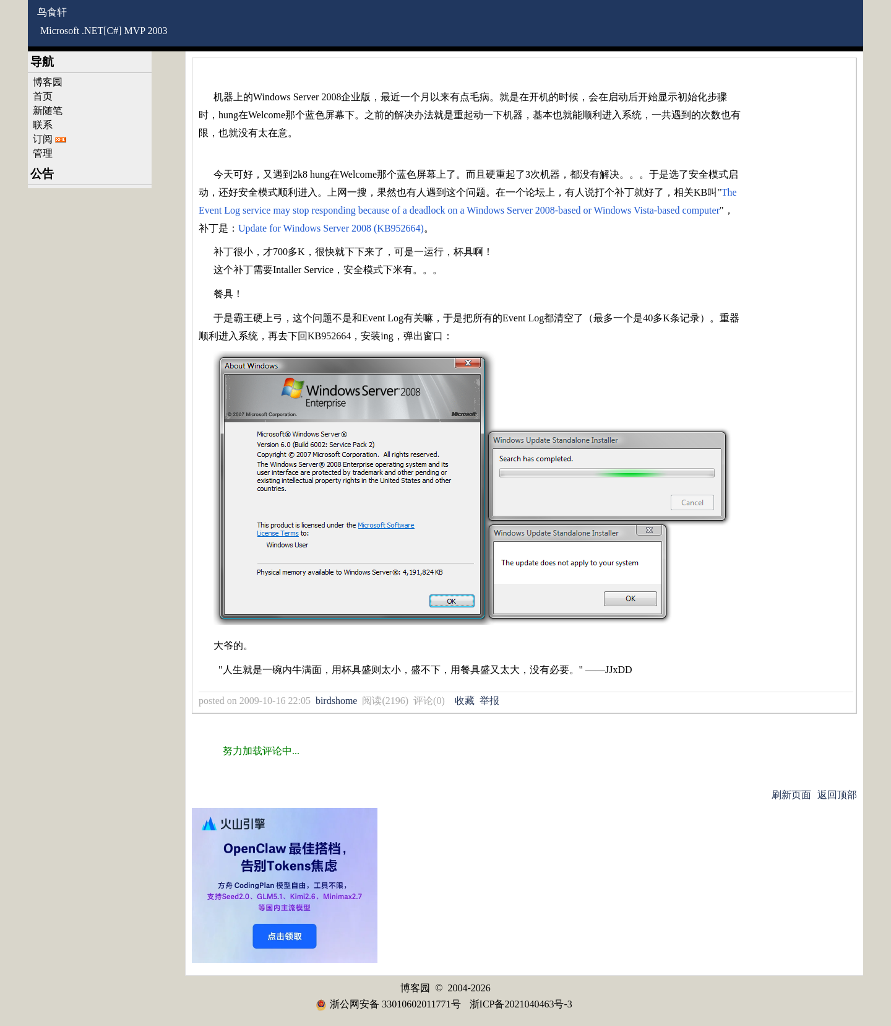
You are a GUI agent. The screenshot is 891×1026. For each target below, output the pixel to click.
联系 (43, 125)
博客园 (47, 82)
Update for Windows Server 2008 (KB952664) (331, 228)
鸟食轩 (52, 12)
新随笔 (47, 110)
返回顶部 (837, 794)
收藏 (465, 700)
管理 (43, 153)
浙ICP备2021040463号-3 (521, 1004)
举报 (489, 700)
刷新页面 (791, 794)
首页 (43, 96)
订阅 (43, 139)
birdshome (337, 700)
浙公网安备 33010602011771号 (388, 1004)
